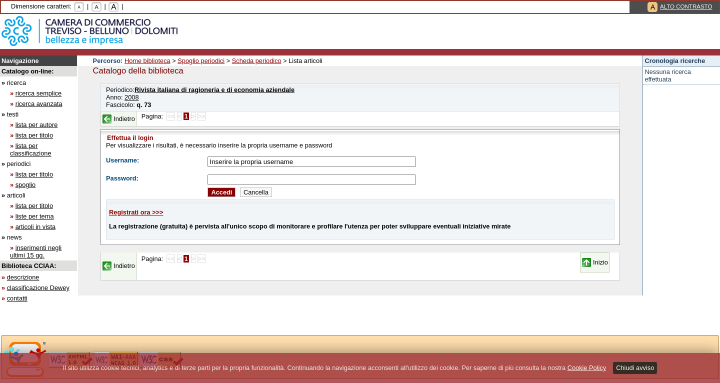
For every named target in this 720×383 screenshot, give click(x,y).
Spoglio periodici (201, 60)
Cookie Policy (587, 368)
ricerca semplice (39, 93)
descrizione (23, 277)
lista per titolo (34, 135)
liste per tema (35, 216)
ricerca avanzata (39, 104)
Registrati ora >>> (136, 212)
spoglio (26, 184)
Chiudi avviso (635, 368)
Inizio (600, 262)
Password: (122, 178)
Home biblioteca (147, 60)
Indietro (124, 118)
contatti (17, 298)
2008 (131, 97)
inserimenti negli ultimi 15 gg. (36, 251)
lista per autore (37, 124)
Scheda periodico (257, 60)
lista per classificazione (31, 149)
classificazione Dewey (38, 288)
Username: (122, 160)
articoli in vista (36, 226)
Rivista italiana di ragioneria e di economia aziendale (214, 90)
